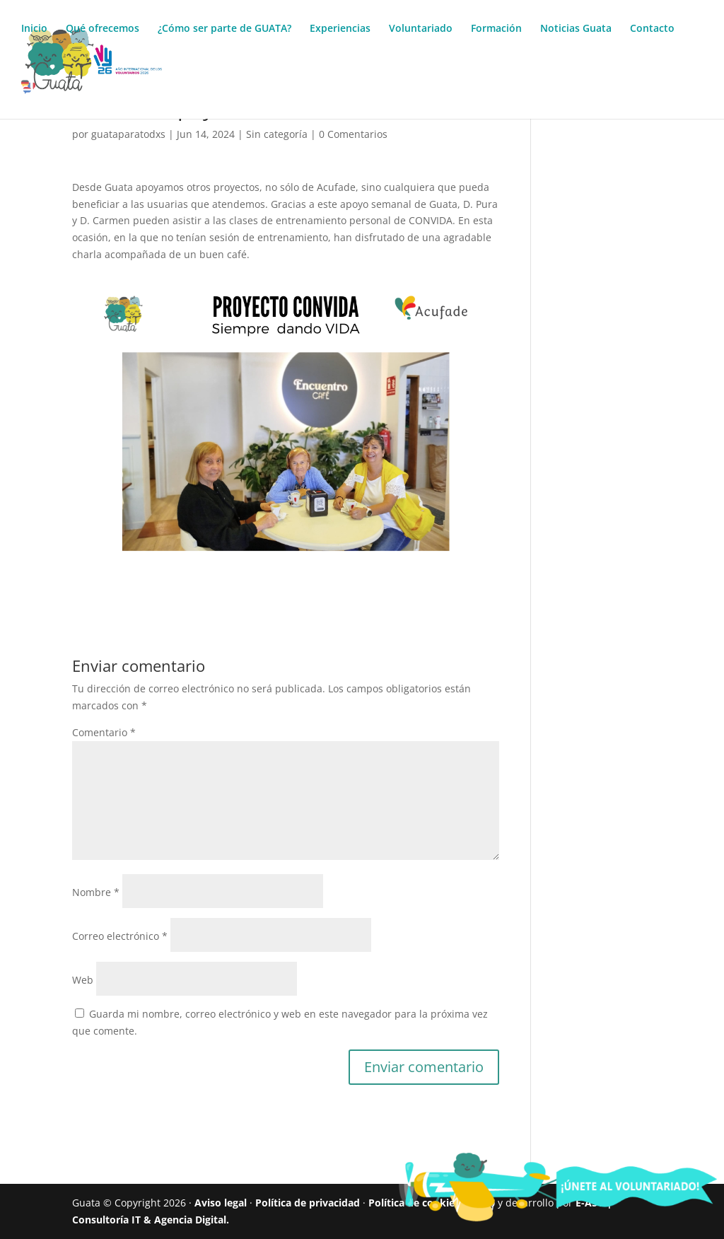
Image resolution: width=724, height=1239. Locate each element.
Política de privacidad (307, 1202)
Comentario (104, 732)
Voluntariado (420, 29)
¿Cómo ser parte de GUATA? (224, 29)
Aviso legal (220, 1202)
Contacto (652, 29)
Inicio (34, 29)
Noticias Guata (576, 29)
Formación (496, 29)
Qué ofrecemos (102, 29)
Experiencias (340, 29)
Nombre (95, 892)
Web (82, 980)
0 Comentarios (353, 134)
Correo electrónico (120, 936)
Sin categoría (277, 134)
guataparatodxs (128, 134)
